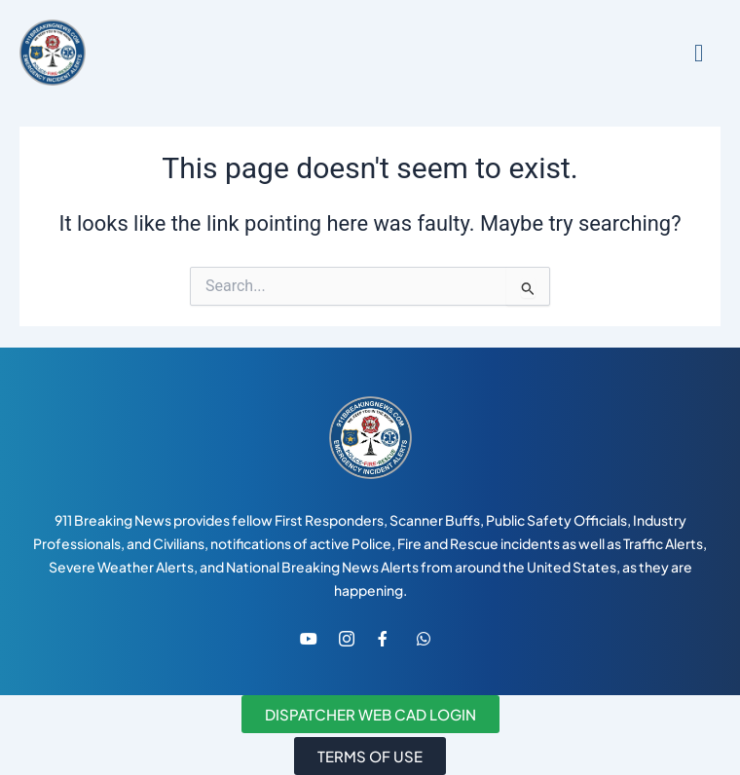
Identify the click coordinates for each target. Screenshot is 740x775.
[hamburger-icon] (699, 53)
